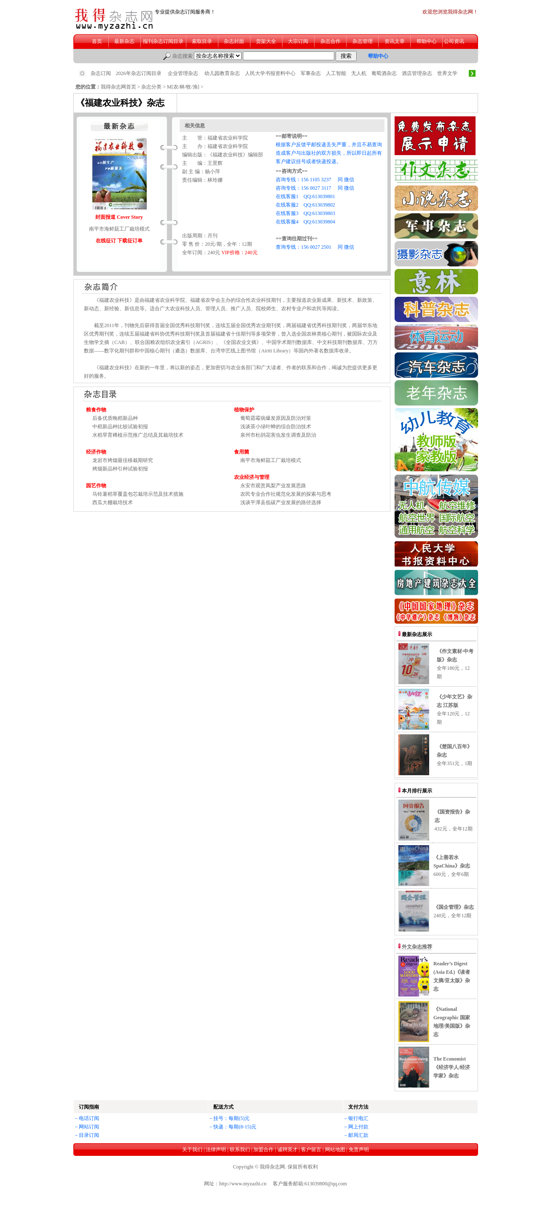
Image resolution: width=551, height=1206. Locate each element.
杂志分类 (151, 87)
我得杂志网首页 (118, 87)
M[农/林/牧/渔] (183, 87)
